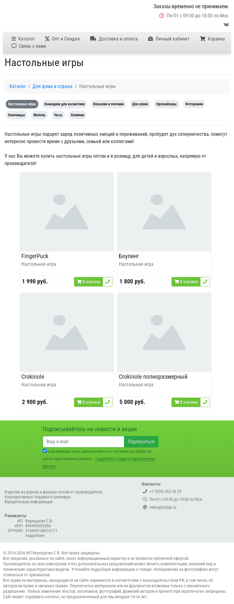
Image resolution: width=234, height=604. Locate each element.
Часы (58, 115)
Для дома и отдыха (53, 86)
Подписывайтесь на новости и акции (90, 429)
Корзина (212, 39)
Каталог (23, 39)
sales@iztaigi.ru (159, 507)
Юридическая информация (29, 501)
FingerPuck (34, 256)
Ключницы (16, 115)
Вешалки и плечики (108, 104)
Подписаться (141, 441)
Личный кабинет (169, 39)
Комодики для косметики (64, 104)
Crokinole (32, 376)
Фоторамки (194, 104)
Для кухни (140, 104)
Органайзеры (166, 104)
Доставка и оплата (114, 39)
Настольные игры (22, 104)
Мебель (39, 115)
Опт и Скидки (62, 39)
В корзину (88, 281)
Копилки (77, 115)
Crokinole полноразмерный (153, 376)
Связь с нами (29, 46)
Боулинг (129, 256)
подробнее (35, 535)
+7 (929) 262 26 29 (162, 491)
